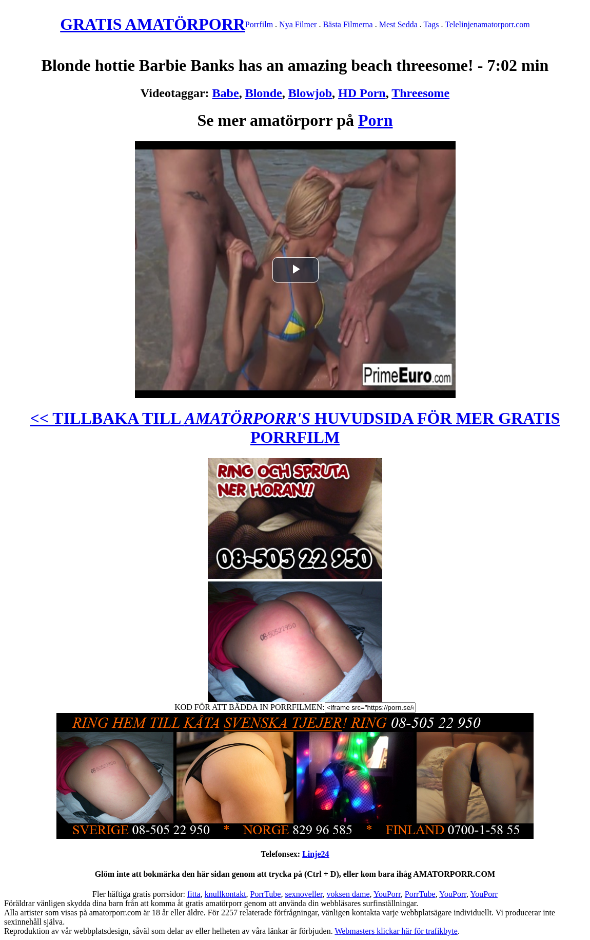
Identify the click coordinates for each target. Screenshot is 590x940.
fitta (194, 894)
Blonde (263, 93)
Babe (225, 93)
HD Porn (362, 93)
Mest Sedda (398, 24)
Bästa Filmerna (347, 24)
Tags (431, 24)
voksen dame (348, 894)
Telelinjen (461, 24)
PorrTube (265, 894)
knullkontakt (225, 894)
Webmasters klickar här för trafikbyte (396, 931)
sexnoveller (303, 894)
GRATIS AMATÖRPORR (152, 24)
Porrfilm (259, 24)
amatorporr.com (504, 24)
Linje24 (315, 854)
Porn (375, 120)
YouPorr (387, 894)
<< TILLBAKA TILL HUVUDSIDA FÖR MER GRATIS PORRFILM (295, 427)
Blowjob (310, 93)
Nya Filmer (298, 24)
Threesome (420, 93)
